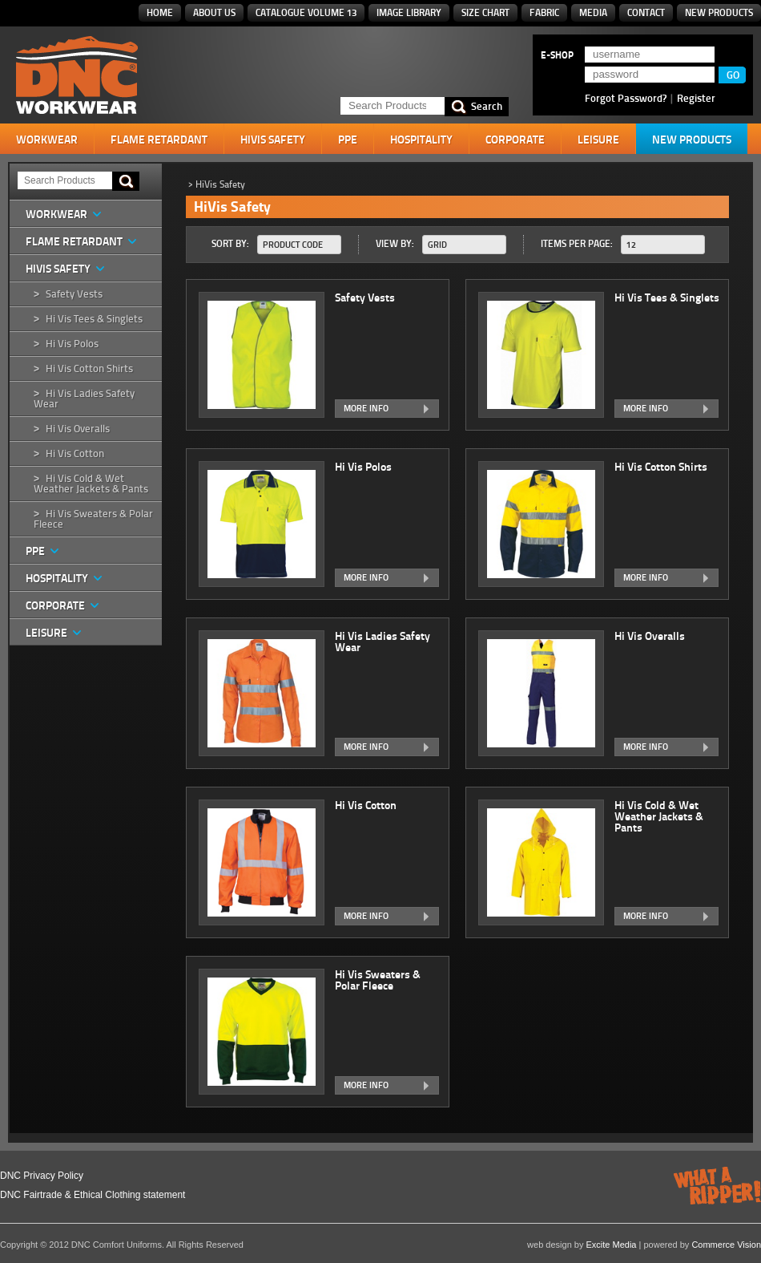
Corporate (515, 139)
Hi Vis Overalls (78, 429)
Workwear (47, 139)
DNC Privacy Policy (41, 1175)
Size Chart (485, 12)
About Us (214, 12)
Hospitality (421, 139)
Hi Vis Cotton (75, 453)
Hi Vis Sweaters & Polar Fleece (93, 519)
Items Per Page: (577, 243)
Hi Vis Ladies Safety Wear (84, 398)
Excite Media (611, 1244)
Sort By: (230, 243)
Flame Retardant (159, 139)
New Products (719, 12)
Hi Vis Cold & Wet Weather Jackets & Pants (91, 483)
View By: (395, 243)
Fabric (544, 12)
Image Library (408, 12)
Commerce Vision (726, 1244)
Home (160, 12)
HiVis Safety (272, 139)
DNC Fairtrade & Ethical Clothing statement (92, 1194)
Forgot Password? (625, 97)
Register (696, 97)
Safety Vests (74, 294)
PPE (347, 139)
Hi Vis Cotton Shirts (89, 368)
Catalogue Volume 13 (306, 12)
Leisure (598, 139)
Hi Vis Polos (72, 344)
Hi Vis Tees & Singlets (94, 319)
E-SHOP (557, 55)
